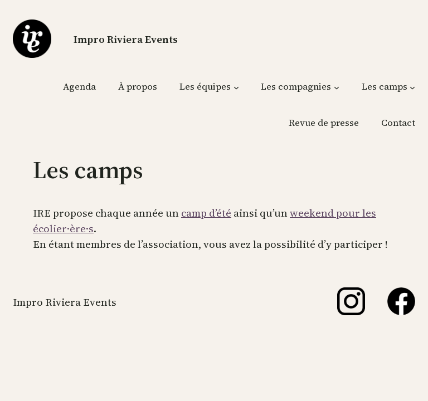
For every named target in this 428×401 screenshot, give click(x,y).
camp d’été (206, 213)
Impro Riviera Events (126, 39)
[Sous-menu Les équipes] (236, 87)
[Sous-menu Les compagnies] (336, 87)
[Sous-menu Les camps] (412, 87)
